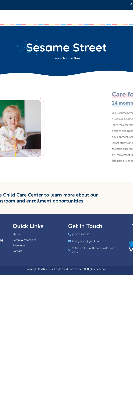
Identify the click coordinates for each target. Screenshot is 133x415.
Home (55, 58)
